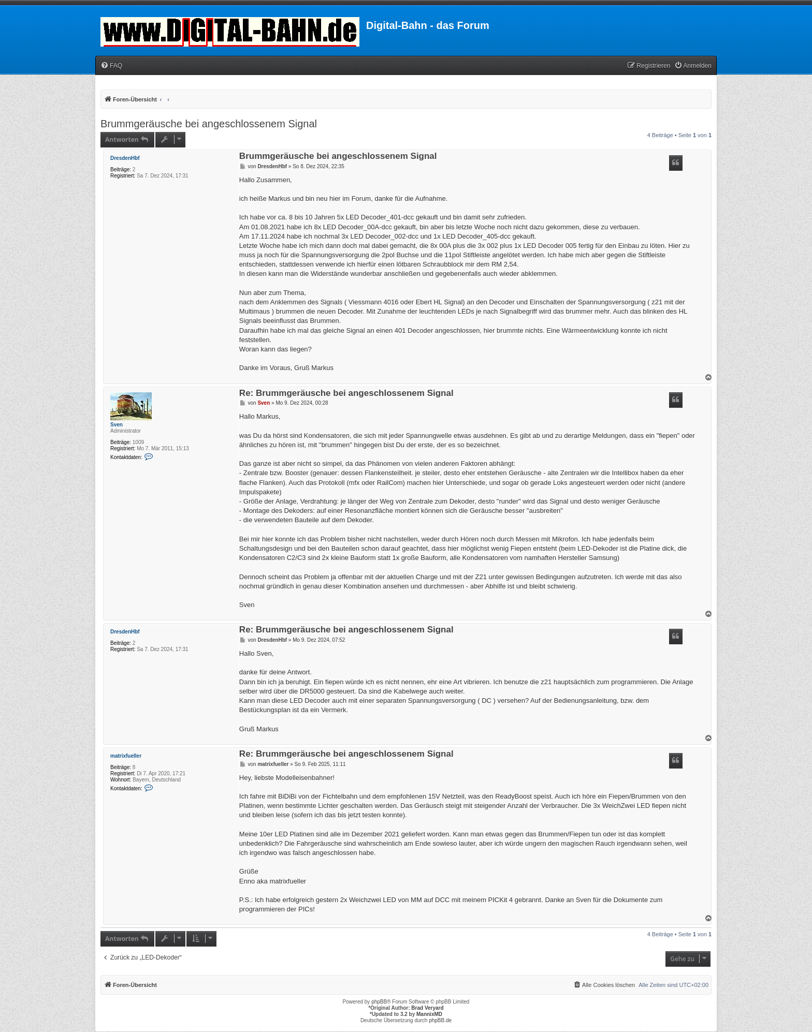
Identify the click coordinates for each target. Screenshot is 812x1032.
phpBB (379, 1002)
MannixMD (429, 1014)
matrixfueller (125, 756)
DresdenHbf (125, 158)
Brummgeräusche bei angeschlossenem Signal (208, 124)
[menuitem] (111, 66)
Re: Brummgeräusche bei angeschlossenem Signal (346, 393)
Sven (116, 424)
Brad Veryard (427, 1008)
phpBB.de (440, 1020)
